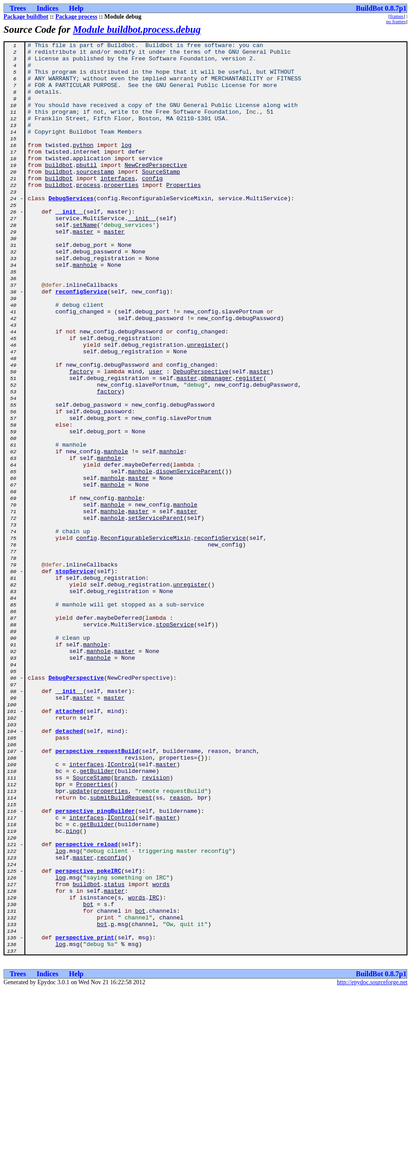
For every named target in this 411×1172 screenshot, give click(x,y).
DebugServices (70, 230)
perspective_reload (86, 1005)
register (249, 446)
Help (76, 8)
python (83, 166)
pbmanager (216, 446)
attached (69, 845)
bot (88, 1077)
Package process (76, 16)
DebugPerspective (201, 438)
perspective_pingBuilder (95, 965)
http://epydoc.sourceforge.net (372, 1164)
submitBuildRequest (121, 949)
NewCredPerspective (156, 190)
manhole (85, 310)
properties (121, 214)
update (79, 941)
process (88, 214)
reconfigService (81, 342)
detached (69, 869)
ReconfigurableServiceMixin (145, 637)
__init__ (69, 246)
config (152, 206)
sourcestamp (95, 198)
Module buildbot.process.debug (137, 29)
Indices (47, 8)
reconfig (110, 1021)
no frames (396, 21)
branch (124, 925)
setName (85, 262)
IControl (121, 909)
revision (156, 925)
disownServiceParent (188, 558)
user (155, 438)
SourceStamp (161, 198)
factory (81, 438)
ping (72, 989)
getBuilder (96, 917)
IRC (154, 1069)
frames (396, 16)
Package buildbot (26, 16)
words (161, 1053)
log (126, 166)
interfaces (117, 206)
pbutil (86, 190)
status (114, 1053)
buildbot (58, 190)
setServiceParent (156, 614)
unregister (204, 406)
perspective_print (85, 1117)
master (83, 270)
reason (180, 949)
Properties (183, 214)
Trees (18, 8)
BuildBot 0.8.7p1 (381, 8)
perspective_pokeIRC (88, 1037)
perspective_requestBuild (96, 893)
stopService (74, 677)
